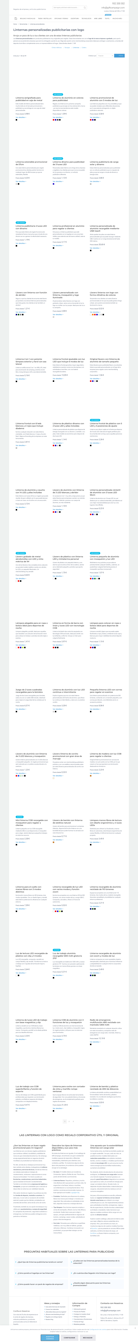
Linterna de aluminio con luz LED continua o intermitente (69, 691)
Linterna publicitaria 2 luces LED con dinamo (31, 227)
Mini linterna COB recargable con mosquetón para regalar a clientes (32, 822)
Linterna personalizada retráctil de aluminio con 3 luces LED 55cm (105, 492)
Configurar (69, 1338)
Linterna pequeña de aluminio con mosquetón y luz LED (104, 557)
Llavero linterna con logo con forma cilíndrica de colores (104, 293)
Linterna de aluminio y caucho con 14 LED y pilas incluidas (30, 491)
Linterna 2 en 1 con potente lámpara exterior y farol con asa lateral (31, 361)
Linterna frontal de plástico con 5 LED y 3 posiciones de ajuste (106, 424)
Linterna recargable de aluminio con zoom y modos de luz (105, 954)
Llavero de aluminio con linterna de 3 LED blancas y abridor (68, 491)
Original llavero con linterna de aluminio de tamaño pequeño (105, 360)
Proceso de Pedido (79, 1311)
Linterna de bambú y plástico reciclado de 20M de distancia (104, 1087)
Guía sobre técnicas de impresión (55, 1307)
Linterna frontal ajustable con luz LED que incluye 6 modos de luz (69, 360)
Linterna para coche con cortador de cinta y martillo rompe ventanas (69, 1089)
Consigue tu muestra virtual (82, 1314)
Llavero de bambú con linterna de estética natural (67, 821)
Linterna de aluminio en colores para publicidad (68, 99)
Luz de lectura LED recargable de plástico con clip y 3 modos (32, 954)
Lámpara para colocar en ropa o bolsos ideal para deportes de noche (105, 625)
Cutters (84, 47)
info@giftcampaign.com (113, 7)
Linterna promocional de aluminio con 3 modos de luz (104, 99)
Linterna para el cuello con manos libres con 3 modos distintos (28, 889)
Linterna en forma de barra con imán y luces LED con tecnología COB (68, 625)
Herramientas (23, 24)
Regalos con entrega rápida (54, 1317)
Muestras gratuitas (79, 1324)
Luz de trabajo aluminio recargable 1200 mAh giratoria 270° (67, 955)
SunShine (93, 1233)
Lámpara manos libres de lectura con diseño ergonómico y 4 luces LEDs (106, 822)
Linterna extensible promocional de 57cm (31, 163)
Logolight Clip (75, 1192)
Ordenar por (92, 56)
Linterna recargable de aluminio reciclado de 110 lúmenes (105, 888)
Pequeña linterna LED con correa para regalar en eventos (106, 691)
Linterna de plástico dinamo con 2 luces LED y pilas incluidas (68, 424)
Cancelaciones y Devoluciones (83, 1319)
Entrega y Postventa (80, 1316)
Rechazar (88, 1338)
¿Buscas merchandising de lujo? (55, 1314)
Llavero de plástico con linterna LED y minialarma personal (68, 557)
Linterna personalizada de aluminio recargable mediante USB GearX (104, 228)
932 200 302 (118, 3)
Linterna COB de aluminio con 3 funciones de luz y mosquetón (68, 1021)
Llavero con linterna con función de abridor (31, 293)
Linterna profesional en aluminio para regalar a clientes (68, 227)
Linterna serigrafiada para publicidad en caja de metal (29, 99)
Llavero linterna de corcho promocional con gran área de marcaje (67, 756)
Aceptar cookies (50, 1338)
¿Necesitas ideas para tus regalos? (56, 1312)
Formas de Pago (79, 1321)
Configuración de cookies (98, 1329)
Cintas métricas (57, 47)
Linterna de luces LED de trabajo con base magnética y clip (31, 1021)
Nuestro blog (49, 1319)
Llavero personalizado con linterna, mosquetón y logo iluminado (66, 295)
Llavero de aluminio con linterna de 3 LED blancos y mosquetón (31, 755)
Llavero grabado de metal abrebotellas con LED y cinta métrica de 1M (29, 559)
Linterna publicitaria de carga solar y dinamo (104, 163)
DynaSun (94, 1228)
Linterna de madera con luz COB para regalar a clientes (105, 755)
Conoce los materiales (52, 1309)
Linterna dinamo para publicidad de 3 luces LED (68, 163)
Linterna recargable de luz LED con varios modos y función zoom (68, 889)
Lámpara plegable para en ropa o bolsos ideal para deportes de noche (32, 625)
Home (15, 24)
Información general (80, 1309)
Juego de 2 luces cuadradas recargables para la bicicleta (29, 691)
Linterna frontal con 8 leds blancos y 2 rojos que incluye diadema (29, 426)
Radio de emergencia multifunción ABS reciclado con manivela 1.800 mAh (105, 1022)
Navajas (67, 47)
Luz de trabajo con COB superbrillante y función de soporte (29, 1089)
